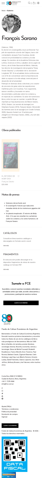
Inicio (3, 11)
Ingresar (4, 417)
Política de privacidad (9, 412)
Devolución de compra (9, 414)
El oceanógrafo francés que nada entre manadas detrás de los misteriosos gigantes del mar (23, 208)
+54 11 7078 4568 (8, 381)
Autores (10, 11)
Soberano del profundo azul (16, 203)
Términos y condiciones (10, 409)
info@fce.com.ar (8, 384)
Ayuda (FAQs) (6, 406)
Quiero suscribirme (21, 303)
